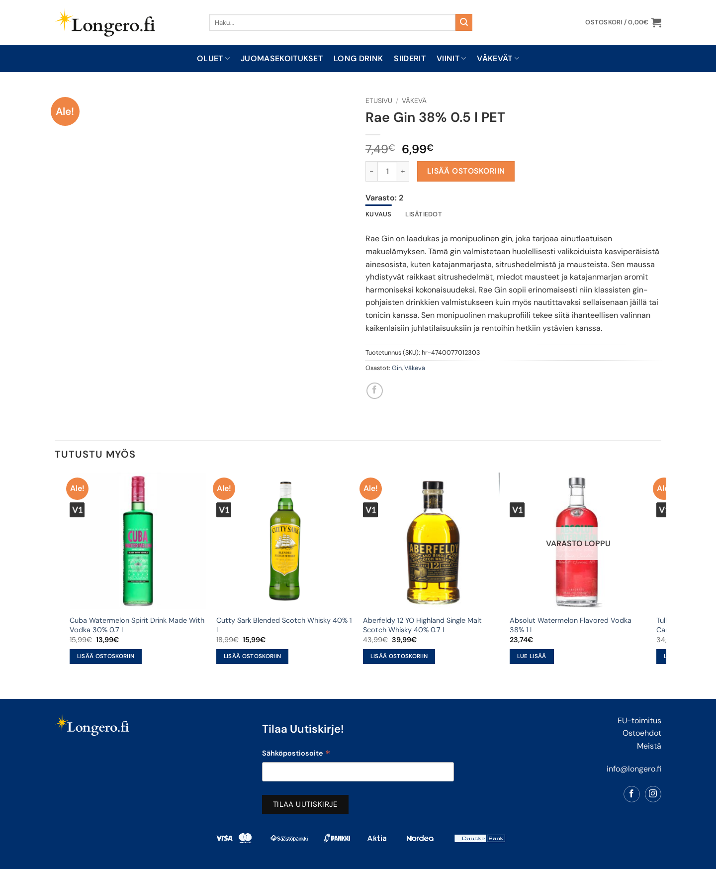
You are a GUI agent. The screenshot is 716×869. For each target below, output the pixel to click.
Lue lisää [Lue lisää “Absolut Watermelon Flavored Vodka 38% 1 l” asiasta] (531, 656)
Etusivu (378, 101)
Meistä (649, 746)
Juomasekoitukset (282, 58)
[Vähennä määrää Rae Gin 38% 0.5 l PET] (371, 171)
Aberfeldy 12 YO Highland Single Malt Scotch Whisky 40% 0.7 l (422, 625)
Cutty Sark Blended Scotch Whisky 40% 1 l (284, 625)
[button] (623, 22)
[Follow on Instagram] (653, 794)
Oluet (213, 58)
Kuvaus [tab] (378, 214)
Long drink (358, 58)
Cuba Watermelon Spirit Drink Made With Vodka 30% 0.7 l (137, 625)
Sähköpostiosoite (296, 754)
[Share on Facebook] (374, 391)
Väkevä (414, 101)
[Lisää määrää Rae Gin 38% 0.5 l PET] (403, 171)
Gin (397, 368)
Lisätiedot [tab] (423, 214)
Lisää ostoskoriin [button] (106, 656)
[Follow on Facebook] (632, 794)
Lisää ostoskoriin (466, 171)
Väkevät (498, 58)
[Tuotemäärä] (387, 171)
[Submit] (463, 22)
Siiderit (410, 58)
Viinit (451, 58)
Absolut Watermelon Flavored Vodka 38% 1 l (570, 625)
